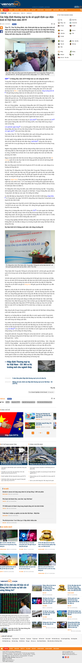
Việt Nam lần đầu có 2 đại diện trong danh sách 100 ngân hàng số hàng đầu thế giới (27, 544)
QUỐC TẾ (22, 10)
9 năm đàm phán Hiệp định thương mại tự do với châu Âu (29, 378)
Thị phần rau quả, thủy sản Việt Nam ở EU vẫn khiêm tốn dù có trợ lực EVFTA (12, 472)
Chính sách (16, 13)
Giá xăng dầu (74, 638)
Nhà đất (4, 522)
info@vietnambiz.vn (10, 660)
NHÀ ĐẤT (33, 10)
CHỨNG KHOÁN (40, 10)
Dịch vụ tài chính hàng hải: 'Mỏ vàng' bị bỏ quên (42, 480)
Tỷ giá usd (22, 638)
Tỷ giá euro (34, 638)
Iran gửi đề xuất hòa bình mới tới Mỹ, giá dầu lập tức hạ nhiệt (8, 567)
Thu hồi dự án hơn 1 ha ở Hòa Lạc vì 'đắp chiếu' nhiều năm (20, 520)
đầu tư (16, 91)
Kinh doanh (5, 494)
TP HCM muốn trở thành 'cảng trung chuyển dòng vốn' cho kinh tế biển (23, 506)
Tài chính (21, 549)
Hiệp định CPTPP (16, 402)
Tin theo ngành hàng (65, 15)
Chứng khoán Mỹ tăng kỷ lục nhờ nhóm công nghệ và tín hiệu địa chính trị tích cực (74, 625)
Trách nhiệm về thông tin (7, 661)
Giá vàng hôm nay (6, 638)
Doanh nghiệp (41, 549)
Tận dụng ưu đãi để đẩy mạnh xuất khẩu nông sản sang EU (14, 468)
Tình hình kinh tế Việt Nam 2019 (44, 402)
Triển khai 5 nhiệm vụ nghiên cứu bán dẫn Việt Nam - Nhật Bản (21, 513)
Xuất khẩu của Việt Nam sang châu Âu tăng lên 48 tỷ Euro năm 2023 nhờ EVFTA (13, 463)
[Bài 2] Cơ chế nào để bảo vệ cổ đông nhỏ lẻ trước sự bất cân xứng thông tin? (46, 568)
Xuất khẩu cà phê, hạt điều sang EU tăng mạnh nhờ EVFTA (40, 415)
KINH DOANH (56, 10)
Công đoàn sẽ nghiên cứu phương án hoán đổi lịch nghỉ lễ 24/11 (42, 472)
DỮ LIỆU (62, 10)
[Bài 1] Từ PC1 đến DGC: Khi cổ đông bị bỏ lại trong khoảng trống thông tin (8, 544)
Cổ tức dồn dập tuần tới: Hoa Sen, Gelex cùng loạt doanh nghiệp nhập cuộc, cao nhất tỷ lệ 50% (46, 544)
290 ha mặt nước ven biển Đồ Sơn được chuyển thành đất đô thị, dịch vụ (73, 600)
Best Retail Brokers (41, 641)
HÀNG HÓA (16, 10)
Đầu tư (23, 13)
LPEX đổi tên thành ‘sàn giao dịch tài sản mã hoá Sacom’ (27, 567)
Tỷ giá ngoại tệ (15, 638)
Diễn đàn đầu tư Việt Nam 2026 (54, 641)
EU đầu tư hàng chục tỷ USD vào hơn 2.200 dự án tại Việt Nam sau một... (41, 424)
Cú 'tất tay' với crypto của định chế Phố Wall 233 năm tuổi (49, 612)
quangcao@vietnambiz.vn (71, 654)
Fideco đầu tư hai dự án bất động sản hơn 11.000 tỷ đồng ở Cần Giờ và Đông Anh (49, 588)
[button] (33, 433)
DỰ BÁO (11, 10)
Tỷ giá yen (28, 638)
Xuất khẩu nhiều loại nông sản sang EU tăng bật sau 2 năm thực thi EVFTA (13, 480)
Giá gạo (27, 641)
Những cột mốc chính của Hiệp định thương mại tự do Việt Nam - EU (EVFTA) (32, 382)
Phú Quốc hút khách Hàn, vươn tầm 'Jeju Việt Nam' (17, 499)
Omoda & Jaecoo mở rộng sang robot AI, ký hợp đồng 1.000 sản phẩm (23, 492)
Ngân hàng (14, 179)
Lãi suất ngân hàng (65, 638)
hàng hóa (27, 284)
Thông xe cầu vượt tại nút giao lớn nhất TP (41, 464)
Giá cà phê (48, 638)
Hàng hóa (35, 419)
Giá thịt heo (22, 641)
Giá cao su (33, 641)
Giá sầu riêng (15, 641)
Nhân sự (29, 13)
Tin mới (6, 489)
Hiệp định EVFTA (11, 435)
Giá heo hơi (41, 638)
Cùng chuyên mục (36, 444)
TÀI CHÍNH (28, 10)
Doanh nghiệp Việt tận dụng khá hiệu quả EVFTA (13, 476)
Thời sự (3, 13)
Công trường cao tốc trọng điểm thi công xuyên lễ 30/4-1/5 (42, 477)
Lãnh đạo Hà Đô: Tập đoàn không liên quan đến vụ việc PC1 (19, 629)
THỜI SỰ (6, 10)
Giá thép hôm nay (6, 641)
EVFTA (7, 402)
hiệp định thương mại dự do (28, 402)
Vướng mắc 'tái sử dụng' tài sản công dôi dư (49, 623)
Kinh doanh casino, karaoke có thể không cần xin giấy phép (42, 468)
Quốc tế (2, 571)
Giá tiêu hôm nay (56, 638)
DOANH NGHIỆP (48, 10)
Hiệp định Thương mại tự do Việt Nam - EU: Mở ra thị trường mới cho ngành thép (19, 364)
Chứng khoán (3, 549)
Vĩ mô (9, 13)
